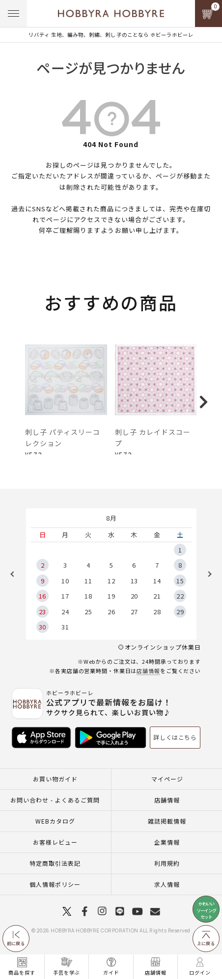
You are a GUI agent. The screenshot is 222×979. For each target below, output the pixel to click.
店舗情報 (148, 681)
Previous (15, 583)
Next (206, 583)
